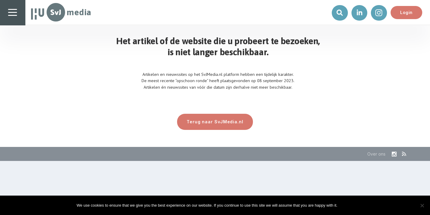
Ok (347, 205)
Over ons (376, 153)
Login (406, 12)
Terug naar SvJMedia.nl (215, 121)
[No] (422, 205)
